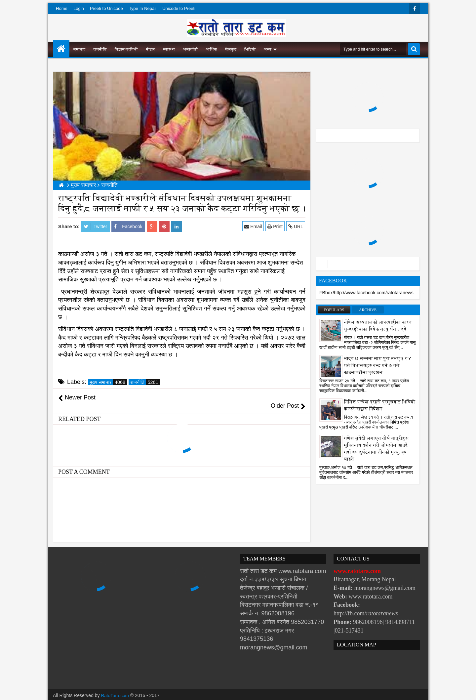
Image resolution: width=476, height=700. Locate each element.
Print (275, 226)
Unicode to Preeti (178, 8)
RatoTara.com (115, 686)
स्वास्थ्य (169, 49)
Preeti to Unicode (106, 8)
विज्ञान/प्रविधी (126, 49)
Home (61, 8)
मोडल (150, 49)
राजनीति (100, 49)
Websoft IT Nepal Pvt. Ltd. (110, 693)
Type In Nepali (142, 8)
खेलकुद (231, 49)
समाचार (79, 49)
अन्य (267, 49)
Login (78, 8)
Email (253, 226)
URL (296, 226)
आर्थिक (211, 49)
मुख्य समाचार (108, 382)
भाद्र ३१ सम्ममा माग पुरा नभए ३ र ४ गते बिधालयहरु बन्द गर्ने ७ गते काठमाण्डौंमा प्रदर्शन (378, 365)
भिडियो (250, 49)
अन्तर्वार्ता (190, 49)
